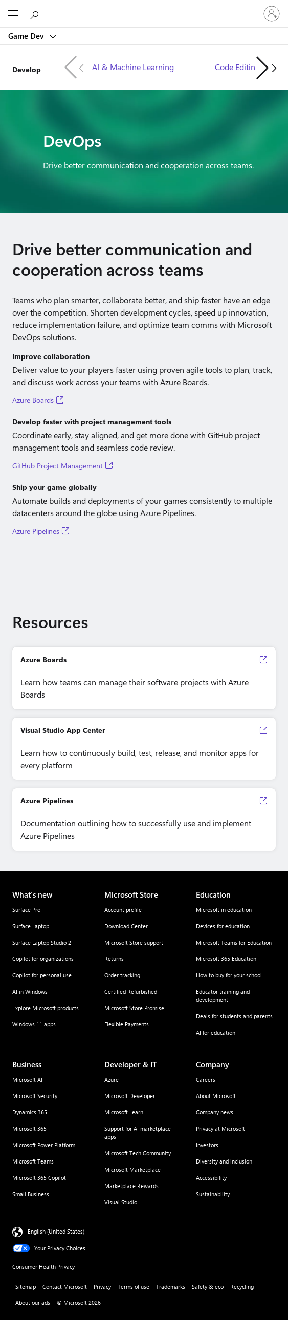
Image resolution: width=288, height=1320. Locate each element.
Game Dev (27, 36)
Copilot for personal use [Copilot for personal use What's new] (42, 975)
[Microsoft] (143, 8)
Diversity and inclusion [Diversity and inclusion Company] (224, 1161)
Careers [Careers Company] (205, 1079)
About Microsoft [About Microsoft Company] (216, 1096)
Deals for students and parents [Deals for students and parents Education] (234, 1016)
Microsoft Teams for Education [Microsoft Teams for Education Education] (234, 942)
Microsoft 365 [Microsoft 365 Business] (29, 1128)
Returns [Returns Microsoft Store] (114, 959)
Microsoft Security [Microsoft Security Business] (34, 1096)
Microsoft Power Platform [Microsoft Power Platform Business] (43, 1145)
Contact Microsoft (64, 1286)
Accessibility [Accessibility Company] (211, 1177)
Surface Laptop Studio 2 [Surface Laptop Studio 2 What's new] (41, 942)
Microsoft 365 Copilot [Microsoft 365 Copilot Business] (39, 1177)
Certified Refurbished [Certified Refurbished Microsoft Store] (130, 991)
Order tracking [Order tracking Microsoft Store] (122, 975)
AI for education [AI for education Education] (215, 1032)
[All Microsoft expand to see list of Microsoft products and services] (13, 14)
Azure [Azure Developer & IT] (111, 1079)
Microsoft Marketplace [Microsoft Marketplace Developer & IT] (132, 1169)
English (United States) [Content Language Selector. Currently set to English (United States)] (56, 1231)
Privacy (102, 1286)
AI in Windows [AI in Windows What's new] (30, 991)
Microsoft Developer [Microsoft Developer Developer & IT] (129, 1096)
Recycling (242, 1286)
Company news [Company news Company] (214, 1112)
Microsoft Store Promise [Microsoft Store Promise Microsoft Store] (134, 1008)
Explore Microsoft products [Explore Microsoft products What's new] (45, 1008)
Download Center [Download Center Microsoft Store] (126, 926)
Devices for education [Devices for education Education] (223, 926)
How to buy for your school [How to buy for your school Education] (229, 975)
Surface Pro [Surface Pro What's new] (26, 909)
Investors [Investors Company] (207, 1145)
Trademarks (170, 1286)
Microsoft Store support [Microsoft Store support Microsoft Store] (133, 942)
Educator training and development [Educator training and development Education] (223, 995)
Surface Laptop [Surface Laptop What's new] (30, 926)
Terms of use (133, 1286)
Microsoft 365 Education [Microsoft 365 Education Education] (226, 959)
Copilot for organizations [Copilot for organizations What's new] (43, 959)
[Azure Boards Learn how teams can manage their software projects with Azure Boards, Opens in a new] (144, 678)
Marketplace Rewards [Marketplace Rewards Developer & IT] (131, 1186)
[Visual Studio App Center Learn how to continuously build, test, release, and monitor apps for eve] (144, 749)
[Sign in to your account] (271, 14)
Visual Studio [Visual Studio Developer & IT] (120, 1202)
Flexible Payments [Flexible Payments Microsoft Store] (126, 1024)
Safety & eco (208, 1286)
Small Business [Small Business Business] (30, 1194)
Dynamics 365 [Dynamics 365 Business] (29, 1112)
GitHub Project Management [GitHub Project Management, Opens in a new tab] (57, 466)
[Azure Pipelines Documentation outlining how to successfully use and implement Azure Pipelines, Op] (144, 819)
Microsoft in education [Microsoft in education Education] (224, 909)
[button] (266, 67)
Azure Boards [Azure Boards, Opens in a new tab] (33, 400)
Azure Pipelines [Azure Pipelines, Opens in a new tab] (35, 531)
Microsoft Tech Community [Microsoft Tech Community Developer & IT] (137, 1153)
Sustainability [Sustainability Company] (213, 1194)
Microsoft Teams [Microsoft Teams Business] (33, 1161)
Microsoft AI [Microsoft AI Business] (27, 1079)
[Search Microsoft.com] (36, 13)
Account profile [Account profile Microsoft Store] (123, 909)
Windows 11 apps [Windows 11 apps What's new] (34, 1024)
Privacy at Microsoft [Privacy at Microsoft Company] (220, 1128)
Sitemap (25, 1286)
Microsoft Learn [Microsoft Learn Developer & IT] (123, 1112)
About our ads (32, 1302)
